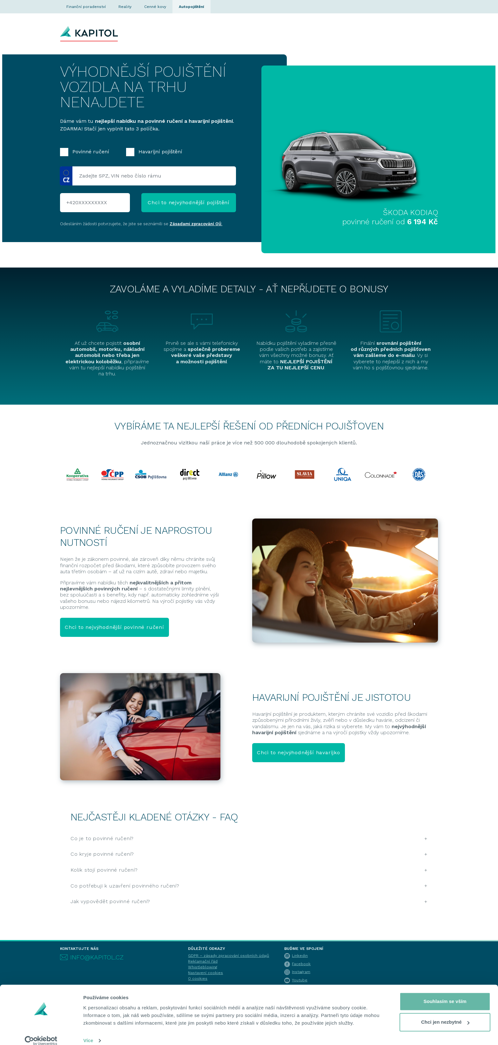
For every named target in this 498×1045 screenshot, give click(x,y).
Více (88, 1032)
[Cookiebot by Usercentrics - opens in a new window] (41, 1032)
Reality (124, 6)
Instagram (297, 972)
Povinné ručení (84, 152)
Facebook (297, 964)
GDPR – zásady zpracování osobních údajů (228, 955)
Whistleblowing (202, 967)
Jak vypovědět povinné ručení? (110, 901)
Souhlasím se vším (444, 993)
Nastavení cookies (205, 973)
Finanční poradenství (86, 6)
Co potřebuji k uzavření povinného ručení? (125, 886)
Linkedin (296, 955)
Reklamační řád (203, 961)
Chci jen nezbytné (445, 1014)
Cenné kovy (155, 6)
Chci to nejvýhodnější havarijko (298, 752)
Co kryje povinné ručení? (102, 854)
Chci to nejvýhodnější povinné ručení (114, 627)
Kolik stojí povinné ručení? (104, 870)
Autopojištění (191, 6)
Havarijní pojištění (154, 152)
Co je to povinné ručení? (102, 838)
